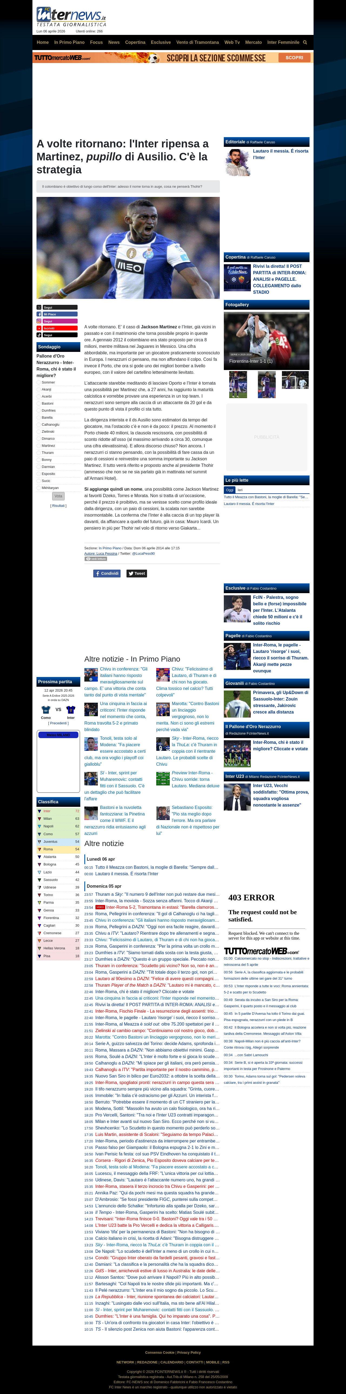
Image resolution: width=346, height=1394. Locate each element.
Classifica (48, 802)
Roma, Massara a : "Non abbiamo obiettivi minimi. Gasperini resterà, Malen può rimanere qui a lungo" (198, 1050)
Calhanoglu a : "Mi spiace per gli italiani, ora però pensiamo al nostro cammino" (177, 1063)
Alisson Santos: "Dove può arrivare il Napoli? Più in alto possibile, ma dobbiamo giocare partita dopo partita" (198, 1277)
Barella (47, 417)
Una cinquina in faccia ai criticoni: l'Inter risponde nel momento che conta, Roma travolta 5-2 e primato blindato (115, 716)
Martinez (48, 446)
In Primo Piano (110, 548)
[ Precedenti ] (58, 723)
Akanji (46, 389)
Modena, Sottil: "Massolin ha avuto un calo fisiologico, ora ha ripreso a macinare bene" (178, 1108)
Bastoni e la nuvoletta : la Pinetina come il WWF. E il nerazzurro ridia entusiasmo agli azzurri (115, 820)
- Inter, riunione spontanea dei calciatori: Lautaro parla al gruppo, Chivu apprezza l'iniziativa (197, 1296)
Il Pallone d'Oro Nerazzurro (253, 726)
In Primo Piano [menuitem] (69, 42)
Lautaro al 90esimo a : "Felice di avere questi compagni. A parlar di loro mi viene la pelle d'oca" (192, 978)
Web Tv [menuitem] (232, 42)
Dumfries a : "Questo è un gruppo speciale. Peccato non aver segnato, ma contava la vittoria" (190, 959)
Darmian (48, 467)
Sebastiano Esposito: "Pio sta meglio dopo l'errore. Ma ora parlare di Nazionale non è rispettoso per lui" (187, 820)
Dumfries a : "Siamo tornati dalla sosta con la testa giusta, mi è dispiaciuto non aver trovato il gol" (191, 952)
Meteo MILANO (58, 735)
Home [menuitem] (43, 42)
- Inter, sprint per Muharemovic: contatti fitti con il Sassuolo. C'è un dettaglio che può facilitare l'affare (114, 786)
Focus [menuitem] (96, 42)
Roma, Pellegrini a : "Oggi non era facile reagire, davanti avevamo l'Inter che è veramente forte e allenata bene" (208, 926)
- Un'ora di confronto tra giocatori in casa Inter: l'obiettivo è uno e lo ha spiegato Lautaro (182, 1322)
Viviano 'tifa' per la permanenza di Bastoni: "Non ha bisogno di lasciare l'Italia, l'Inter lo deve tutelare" (191, 1232)
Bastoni (48, 403)
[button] (58, 496)
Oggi (229, 490)
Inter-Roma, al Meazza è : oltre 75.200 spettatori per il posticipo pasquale (173, 1024)
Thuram (48, 453)
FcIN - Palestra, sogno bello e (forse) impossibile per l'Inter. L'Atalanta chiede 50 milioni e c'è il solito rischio (279, 610)
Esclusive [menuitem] (161, 42)
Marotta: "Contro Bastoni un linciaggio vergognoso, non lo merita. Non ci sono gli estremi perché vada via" (187, 716)
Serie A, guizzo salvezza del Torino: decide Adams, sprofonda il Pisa (160, 1043)
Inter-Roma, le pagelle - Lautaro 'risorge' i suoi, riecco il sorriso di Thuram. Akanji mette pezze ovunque (193, 1017)
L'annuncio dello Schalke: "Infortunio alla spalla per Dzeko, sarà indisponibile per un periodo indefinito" (193, 1206)
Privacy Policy (189, 1352)
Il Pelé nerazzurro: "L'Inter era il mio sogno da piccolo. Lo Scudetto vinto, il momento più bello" (185, 1290)
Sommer (48, 382)
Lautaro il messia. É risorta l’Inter (126, 873)
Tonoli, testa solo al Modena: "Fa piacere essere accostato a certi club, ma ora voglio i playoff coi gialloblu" (115, 751)
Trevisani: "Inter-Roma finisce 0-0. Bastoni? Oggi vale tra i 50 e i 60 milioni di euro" (174, 1219)
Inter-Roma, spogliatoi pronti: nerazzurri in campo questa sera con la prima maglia (174, 1082)
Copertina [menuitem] (135, 42)
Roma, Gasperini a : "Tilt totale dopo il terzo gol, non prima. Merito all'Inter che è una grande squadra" (198, 972)
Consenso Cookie (159, 1352)
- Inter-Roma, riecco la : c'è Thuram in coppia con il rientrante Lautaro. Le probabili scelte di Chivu (187, 751)
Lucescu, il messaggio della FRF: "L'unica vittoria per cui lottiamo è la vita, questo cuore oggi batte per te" (196, 1173)
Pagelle (233, 635)
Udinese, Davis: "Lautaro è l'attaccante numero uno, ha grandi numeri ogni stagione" (176, 1180)
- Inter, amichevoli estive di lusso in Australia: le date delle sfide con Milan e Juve (177, 1271)
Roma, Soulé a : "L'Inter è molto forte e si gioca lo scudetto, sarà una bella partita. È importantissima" (198, 1056)
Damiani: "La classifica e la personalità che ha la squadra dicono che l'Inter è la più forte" (180, 1264)
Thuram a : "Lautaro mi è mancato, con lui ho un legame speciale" (183, 985)
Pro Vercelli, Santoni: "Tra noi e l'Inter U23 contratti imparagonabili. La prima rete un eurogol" (184, 1115)
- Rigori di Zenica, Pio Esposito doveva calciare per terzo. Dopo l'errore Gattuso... (181, 1160)
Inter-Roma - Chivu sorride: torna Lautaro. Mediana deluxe (195, 779)
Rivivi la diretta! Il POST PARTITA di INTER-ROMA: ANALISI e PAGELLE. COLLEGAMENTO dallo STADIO (198, 1004)
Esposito (48, 474)
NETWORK (125, 1362)
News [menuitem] (114, 42)
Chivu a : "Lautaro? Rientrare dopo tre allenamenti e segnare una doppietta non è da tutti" (184, 933)
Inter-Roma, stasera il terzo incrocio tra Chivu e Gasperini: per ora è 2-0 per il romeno (177, 1186)
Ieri (240, 490)
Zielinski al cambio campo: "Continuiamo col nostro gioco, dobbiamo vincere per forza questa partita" (191, 1030)
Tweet (137, 573)
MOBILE (212, 1362)
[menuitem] (305, 42)
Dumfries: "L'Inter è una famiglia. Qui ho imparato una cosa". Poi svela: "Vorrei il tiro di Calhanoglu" (190, 1316)
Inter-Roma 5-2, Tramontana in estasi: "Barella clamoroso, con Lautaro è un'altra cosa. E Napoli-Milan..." (201, 907)
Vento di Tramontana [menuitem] (198, 42)
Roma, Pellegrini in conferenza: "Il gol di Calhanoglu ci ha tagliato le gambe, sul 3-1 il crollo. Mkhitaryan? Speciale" (205, 913)
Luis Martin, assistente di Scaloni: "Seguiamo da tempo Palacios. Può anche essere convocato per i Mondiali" (200, 1134)
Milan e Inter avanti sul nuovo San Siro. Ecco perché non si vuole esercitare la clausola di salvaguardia (193, 1121)
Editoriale (235, 142)
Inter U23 (234, 776)
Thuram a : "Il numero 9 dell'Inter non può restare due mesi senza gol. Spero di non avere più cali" (192, 894)
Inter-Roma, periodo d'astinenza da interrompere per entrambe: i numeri (164, 1141)
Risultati (58, 506)
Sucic (46, 481)
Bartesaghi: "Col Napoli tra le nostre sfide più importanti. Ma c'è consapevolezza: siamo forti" (184, 1283)
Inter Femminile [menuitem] (283, 42)
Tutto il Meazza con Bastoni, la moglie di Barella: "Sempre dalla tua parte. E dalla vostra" (180, 867)
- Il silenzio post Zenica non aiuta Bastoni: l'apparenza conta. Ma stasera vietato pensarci (183, 1329)
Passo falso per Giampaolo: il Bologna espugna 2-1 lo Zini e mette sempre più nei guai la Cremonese (192, 1147)
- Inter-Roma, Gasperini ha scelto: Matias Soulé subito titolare (163, 1212)
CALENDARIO (171, 1362)
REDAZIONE (147, 1362)
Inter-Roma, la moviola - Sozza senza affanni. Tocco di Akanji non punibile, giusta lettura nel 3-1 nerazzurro (198, 900)
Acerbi (47, 396)
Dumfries (49, 410)
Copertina (235, 257)
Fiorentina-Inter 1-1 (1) (250, 361)
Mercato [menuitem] (253, 42)
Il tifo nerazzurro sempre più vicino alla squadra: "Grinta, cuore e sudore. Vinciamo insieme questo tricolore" (198, 1089)
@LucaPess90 (143, 553)
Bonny (47, 460)
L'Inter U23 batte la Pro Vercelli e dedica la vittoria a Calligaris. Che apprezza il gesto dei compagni (190, 1225)
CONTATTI (194, 1362)
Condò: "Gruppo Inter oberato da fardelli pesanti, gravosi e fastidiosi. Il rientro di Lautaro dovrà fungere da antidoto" (205, 1258)
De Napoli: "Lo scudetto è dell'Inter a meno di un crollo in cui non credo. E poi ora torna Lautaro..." (189, 1251)
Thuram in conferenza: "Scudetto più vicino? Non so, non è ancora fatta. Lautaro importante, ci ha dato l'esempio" (204, 965)
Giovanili (234, 683)
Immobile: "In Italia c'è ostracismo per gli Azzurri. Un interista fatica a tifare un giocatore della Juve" (189, 1095)
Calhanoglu (50, 424)
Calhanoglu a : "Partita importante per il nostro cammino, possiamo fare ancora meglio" (182, 1069)
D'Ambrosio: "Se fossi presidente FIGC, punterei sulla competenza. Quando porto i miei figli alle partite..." (196, 1199)
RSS (225, 1362)
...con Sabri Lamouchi (251, 1055)
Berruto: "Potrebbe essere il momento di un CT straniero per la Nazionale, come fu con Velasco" (187, 1102)
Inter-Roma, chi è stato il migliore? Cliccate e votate (144, 991)
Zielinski (48, 432)
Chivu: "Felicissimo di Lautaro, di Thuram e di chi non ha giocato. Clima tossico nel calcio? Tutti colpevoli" (186, 682)
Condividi (107, 573)
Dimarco (48, 439)
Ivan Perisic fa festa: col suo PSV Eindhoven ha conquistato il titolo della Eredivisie (174, 1154)
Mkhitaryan (50, 488)
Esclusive (235, 588)
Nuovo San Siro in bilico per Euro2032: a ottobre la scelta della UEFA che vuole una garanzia (184, 1076)
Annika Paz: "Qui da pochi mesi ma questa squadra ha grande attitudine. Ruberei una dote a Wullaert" (193, 1193)
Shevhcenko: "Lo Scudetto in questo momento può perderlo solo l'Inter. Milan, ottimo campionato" (188, 1128)
